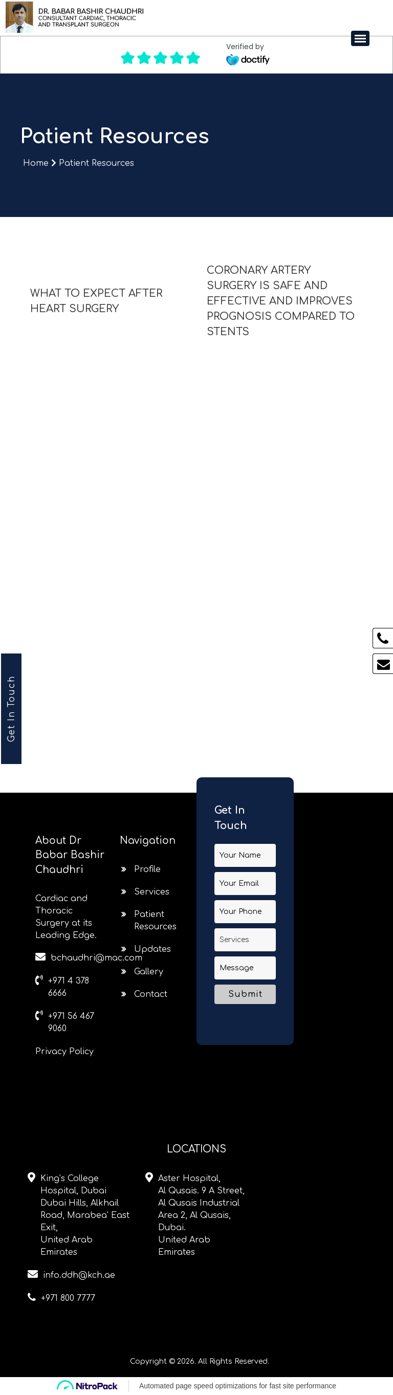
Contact (150, 994)
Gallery (148, 971)
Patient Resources (96, 163)
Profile (147, 869)
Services (151, 892)
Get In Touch (11, 708)
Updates (152, 949)
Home (37, 163)
